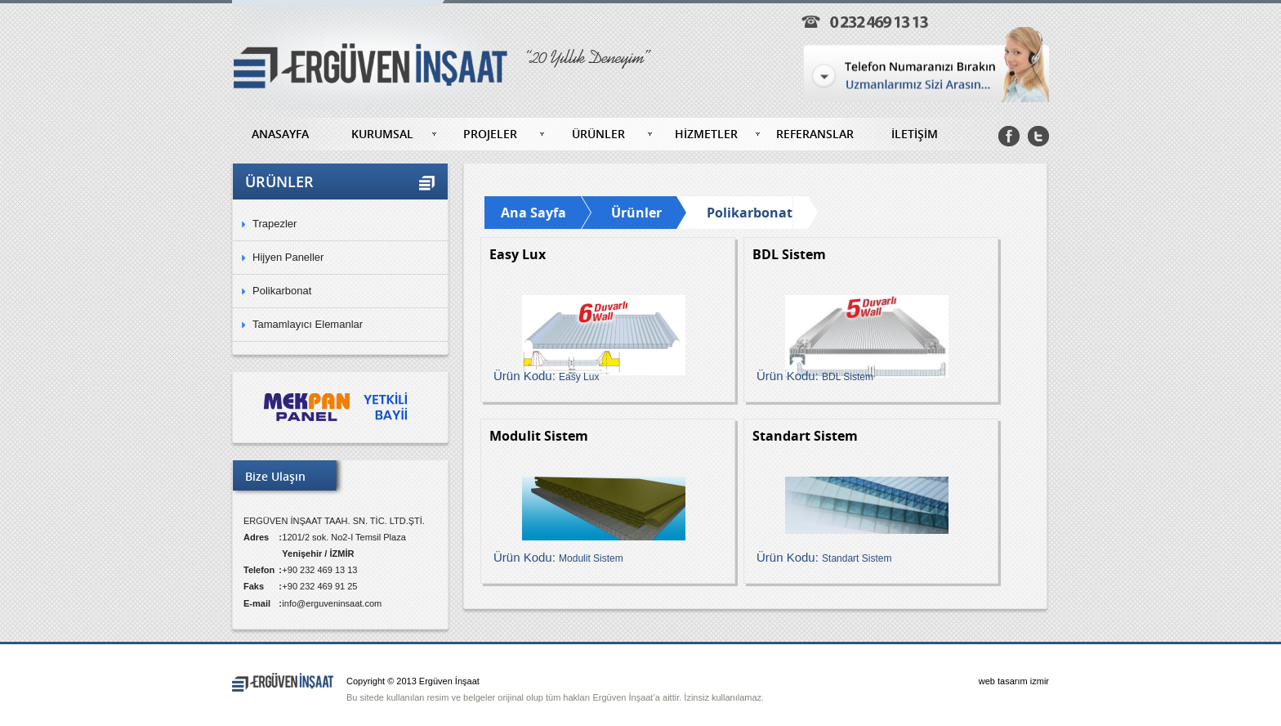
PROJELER (490, 133)
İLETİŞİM (914, 133)
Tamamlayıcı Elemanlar (307, 324)
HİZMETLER (706, 133)
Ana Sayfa (533, 213)
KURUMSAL (382, 133)
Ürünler (636, 213)
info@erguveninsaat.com (332, 603)
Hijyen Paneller (288, 257)
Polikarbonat (281, 291)
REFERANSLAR (815, 133)
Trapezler (274, 223)
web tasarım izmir (1014, 681)
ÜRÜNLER (598, 133)
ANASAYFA (280, 133)
